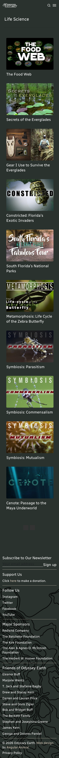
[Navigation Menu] (54, 5)
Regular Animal (18, 747)
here (13, 581)
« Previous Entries (25, 527)
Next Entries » (32, 527)
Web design (44, 743)
